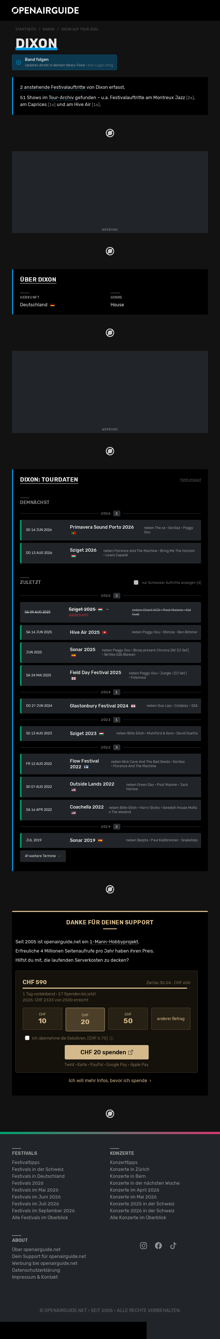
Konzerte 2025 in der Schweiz (142, 1202)
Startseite (25, 29)
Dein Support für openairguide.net (49, 1255)
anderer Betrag (170, 1018)
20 (85, 1018)
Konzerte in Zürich (130, 1168)
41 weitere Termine (43, 856)
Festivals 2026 (28, 1181)
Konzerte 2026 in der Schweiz (142, 1209)
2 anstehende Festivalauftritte (52, 87)
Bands (49, 29)
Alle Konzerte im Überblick (138, 1216)
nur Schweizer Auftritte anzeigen (167, 582)
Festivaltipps (26, 1161)
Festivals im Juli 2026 (35, 1202)
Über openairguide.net (36, 1248)
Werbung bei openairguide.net (44, 1262)
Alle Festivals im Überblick (40, 1216)
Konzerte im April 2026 (134, 1188)
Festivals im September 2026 (43, 1209)
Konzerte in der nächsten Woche (145, 1181)
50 (128, 1018)
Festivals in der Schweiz (38, 1168)
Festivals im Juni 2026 (36, 1195)
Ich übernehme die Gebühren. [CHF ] (70, 1037)
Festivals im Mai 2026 (35, 1188)
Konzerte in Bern (128, 1175)
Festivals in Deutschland (38, 1175)
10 (42, 1018)
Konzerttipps (124, 1161)
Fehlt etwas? (190, 480)
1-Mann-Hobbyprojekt (114, 941)
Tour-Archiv (61, 97)
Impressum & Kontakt (35, 1275)
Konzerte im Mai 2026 (133, 1195)
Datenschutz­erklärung (36, 1268)
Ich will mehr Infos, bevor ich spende (108, 1079)
